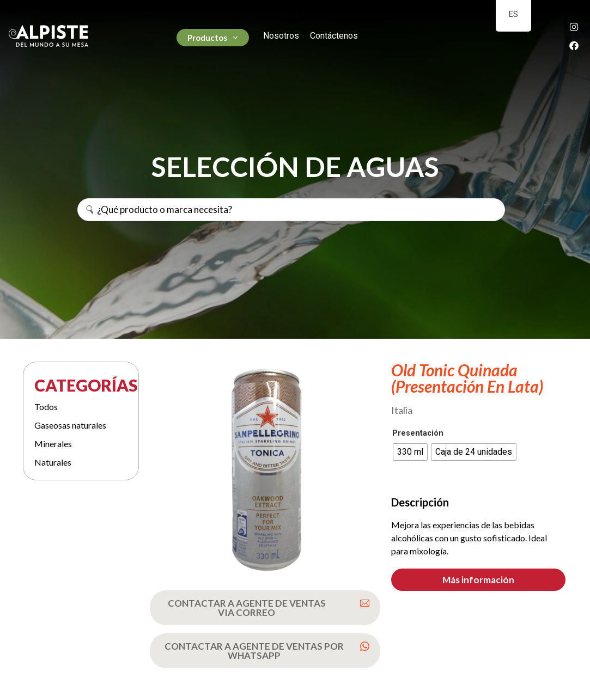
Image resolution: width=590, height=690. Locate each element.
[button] (478, 580)
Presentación (417, 433)
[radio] (410, 452)
